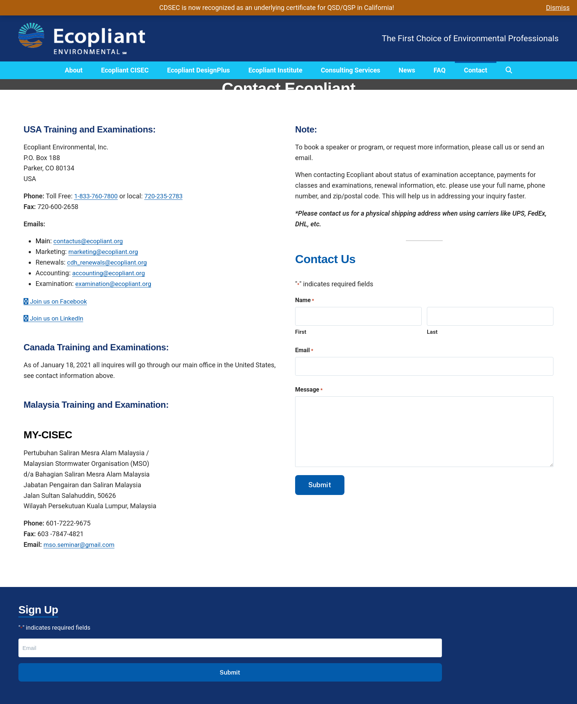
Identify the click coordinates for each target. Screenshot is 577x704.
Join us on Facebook (57, 301)
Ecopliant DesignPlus (198, 70)
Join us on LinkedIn (55, 318)
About (74, 70)
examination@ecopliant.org (115, 283)
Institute (176, 662)
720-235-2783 (167, 196)
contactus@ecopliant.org (90, 241)
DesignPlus (180, 651)
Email (304, 352)
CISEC (173, 641)
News (407, 70)
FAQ (439, 70)
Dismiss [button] (558, 7)
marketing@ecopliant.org (105, 251)
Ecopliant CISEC (124, 70)
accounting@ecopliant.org (110, 273)
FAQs (171, 673)
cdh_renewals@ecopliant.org (109, 262)
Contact (475, 70)
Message (309, 392)
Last (432, 333)
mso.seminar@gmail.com (81, 544)
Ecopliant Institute (275, 70)
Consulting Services (350, 70)
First (300, 333)
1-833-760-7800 (97, 196)
